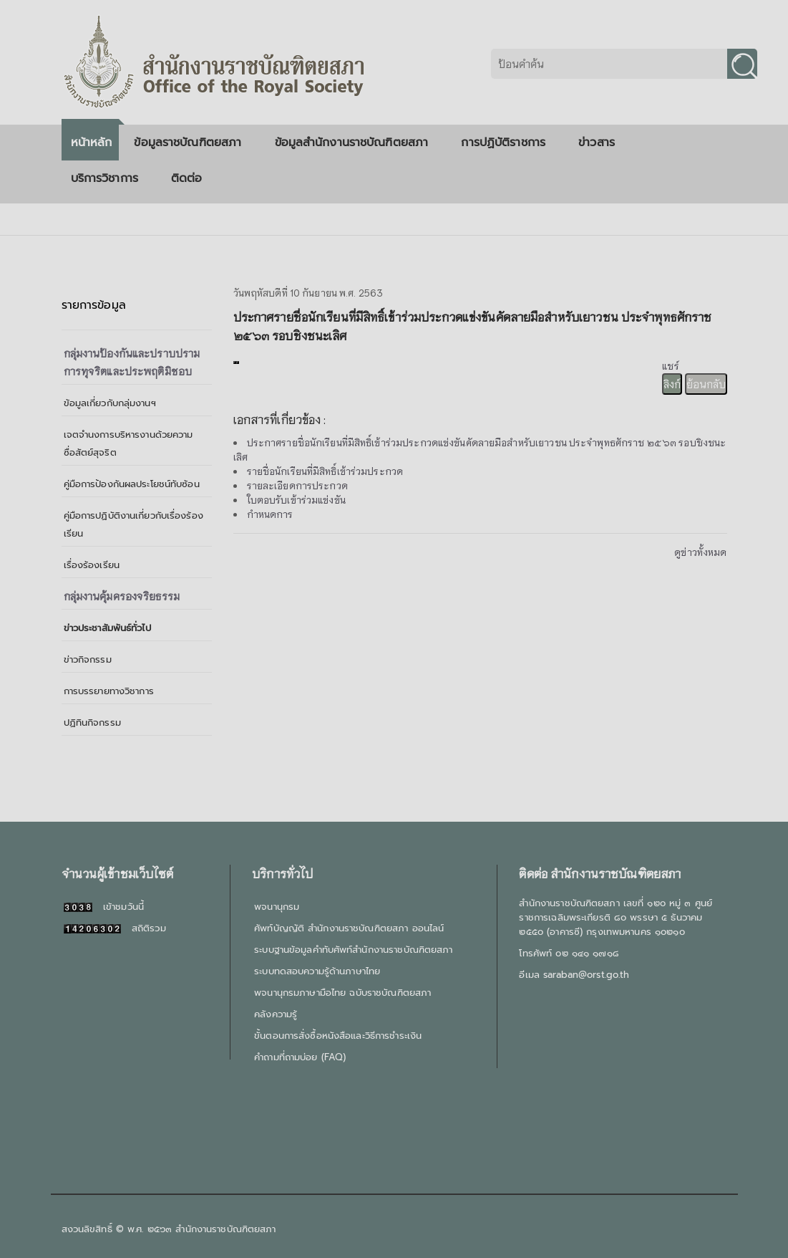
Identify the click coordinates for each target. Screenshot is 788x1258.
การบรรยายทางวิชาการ (109, 691)
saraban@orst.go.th (586, 974)
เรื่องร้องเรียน (92, 565)
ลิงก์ (672, 384)
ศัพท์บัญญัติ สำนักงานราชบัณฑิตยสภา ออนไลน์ (349, 928)
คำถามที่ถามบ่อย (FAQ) (300, 1057)
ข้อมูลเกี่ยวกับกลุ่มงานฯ (110, 403)
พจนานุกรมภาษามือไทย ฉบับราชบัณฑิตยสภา (342, 992)
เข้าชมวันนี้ (104, 906)
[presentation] (234, 362)
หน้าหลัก (91, 142)
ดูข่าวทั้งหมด (700, 552)
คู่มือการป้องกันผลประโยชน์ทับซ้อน (132, 484)
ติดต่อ (187, 178)
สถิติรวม (115, 928)
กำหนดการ (270, 514)
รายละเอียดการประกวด (297, 485)
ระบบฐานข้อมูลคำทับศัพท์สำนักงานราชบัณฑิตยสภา (353, 949)
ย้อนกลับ (706, 384)
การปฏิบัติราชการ (508, 142)
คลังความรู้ (275, 1014)
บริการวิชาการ (110, 178)
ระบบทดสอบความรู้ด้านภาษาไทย (317, 971)
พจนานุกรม (276, 906)
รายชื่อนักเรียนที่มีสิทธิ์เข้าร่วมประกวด (325, 471)
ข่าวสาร (602, 142)
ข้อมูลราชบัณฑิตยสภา (193, 142)
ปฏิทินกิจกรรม (92, 722)
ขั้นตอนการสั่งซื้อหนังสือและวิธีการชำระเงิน (338, 1035)
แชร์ (670, 366)
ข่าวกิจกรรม (88, 659)
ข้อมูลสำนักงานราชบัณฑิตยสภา (357, 142)
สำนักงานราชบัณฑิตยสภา (225, 1229)
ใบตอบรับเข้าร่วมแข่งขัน (296, 500)
